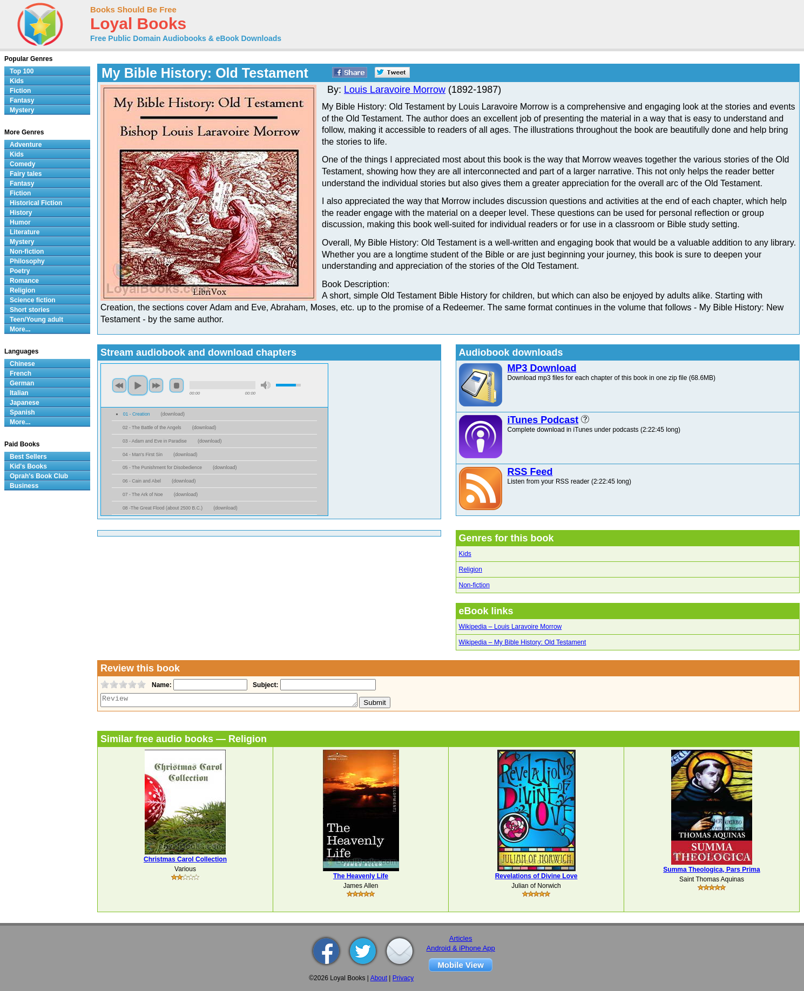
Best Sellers (28, 456)
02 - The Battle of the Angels (152, 427)
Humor (20, 222)
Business (24, 486)
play (137, 385)
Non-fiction (474, 585)
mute (266, 385)
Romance (24, 280)
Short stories (30, 310)
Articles (460, 938)
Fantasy (22, 100)
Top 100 (21, 71)
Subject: (264, 685)
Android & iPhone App (461, 948)
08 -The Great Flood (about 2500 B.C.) (162, 508)
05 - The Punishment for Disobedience (162, 467)
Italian (19, 393)
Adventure (26, 144)
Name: (160, 685)
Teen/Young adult (36, 319)
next (156, 385)
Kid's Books (28, 466)
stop (176, 385)
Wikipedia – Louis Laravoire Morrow (510, 626)
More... (20, 329)
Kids (465, 554)
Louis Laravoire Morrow (394, 89)
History (21, 212)
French (20, 373)
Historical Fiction (36, 203)
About (378, 978)
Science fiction (33, 300)
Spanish (22, 412)
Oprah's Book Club (39, 476)
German (22, 383)
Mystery (22, 110)
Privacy (403, 978)
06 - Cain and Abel (142, 481)
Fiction (20, 90)
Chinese (22, 364)
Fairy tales (26, 174)
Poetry (20, 271)
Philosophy (27, 261)
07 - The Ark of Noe (143, 494)
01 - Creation (136, 414)
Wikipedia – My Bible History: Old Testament (522, 642)
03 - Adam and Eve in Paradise (155, 441)
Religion (470, 569)
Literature (24, 232)
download (172, 414)
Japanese (24, 402)
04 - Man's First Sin (143, 454)
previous (119, 385)
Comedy (22, 164)
